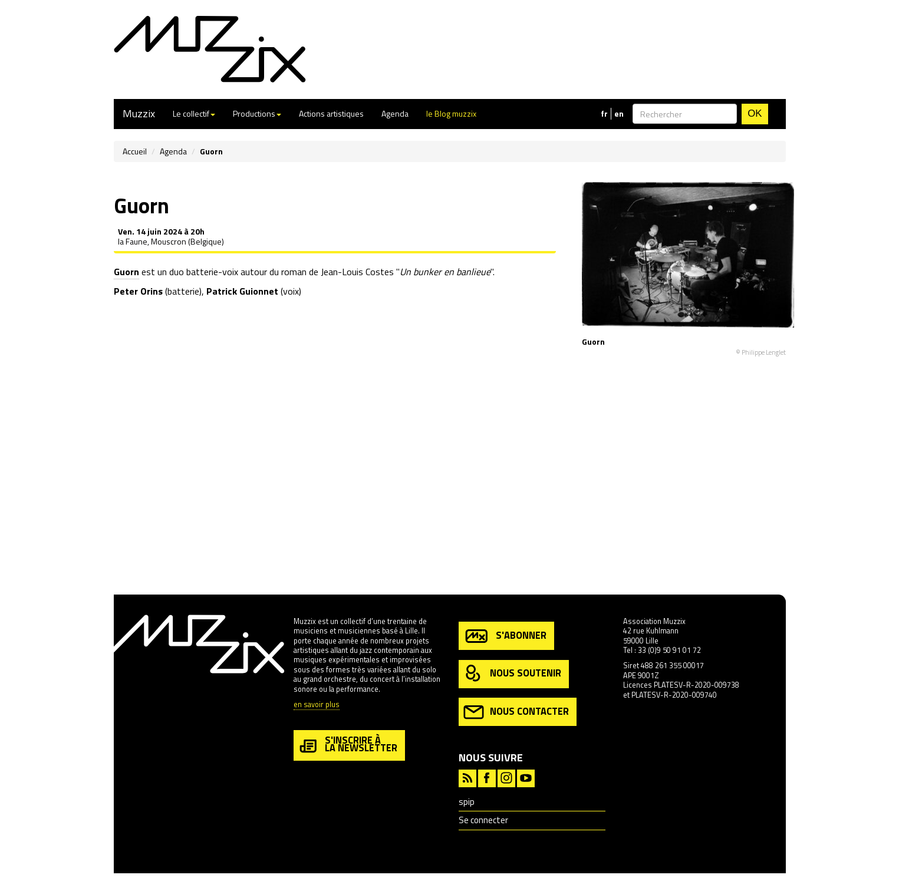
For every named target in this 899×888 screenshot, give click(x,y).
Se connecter (483, 820)
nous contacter (516, 712)
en (619, 114)
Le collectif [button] (194, 113)
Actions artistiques (331, 113)
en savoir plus (317, 705)
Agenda (395, 113)
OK (754, 113)
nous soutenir (512, 673)
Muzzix (139, 113)
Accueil (135, 151)
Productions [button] (257, 113)
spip (467, 801)
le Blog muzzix (451, 113)
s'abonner (504, 636)
